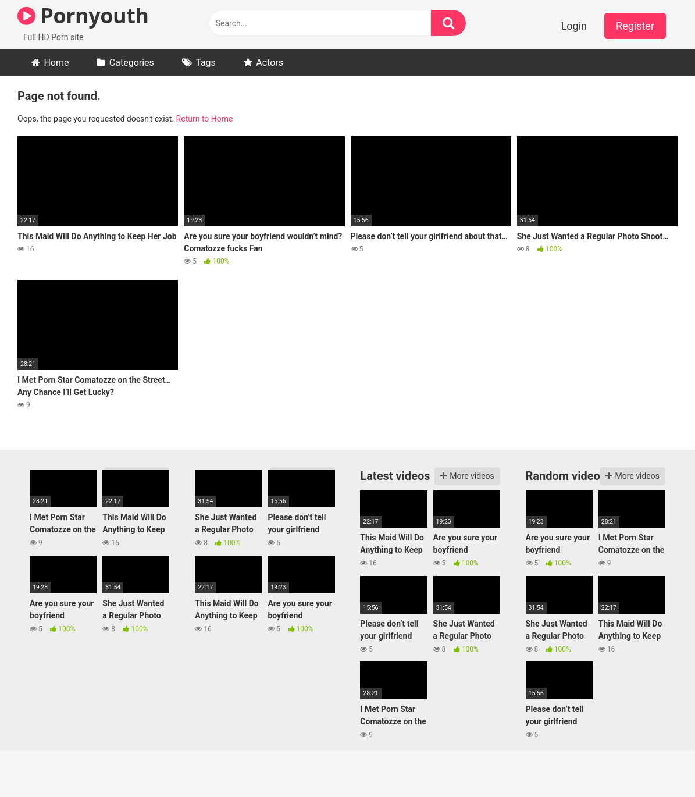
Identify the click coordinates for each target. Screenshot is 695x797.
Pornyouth (82, 15)
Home (56, 62)
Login (574, 26)
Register (635, 26)
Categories (131, 62)
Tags (205, 62)
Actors (269, 62)
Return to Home (204, 118)
